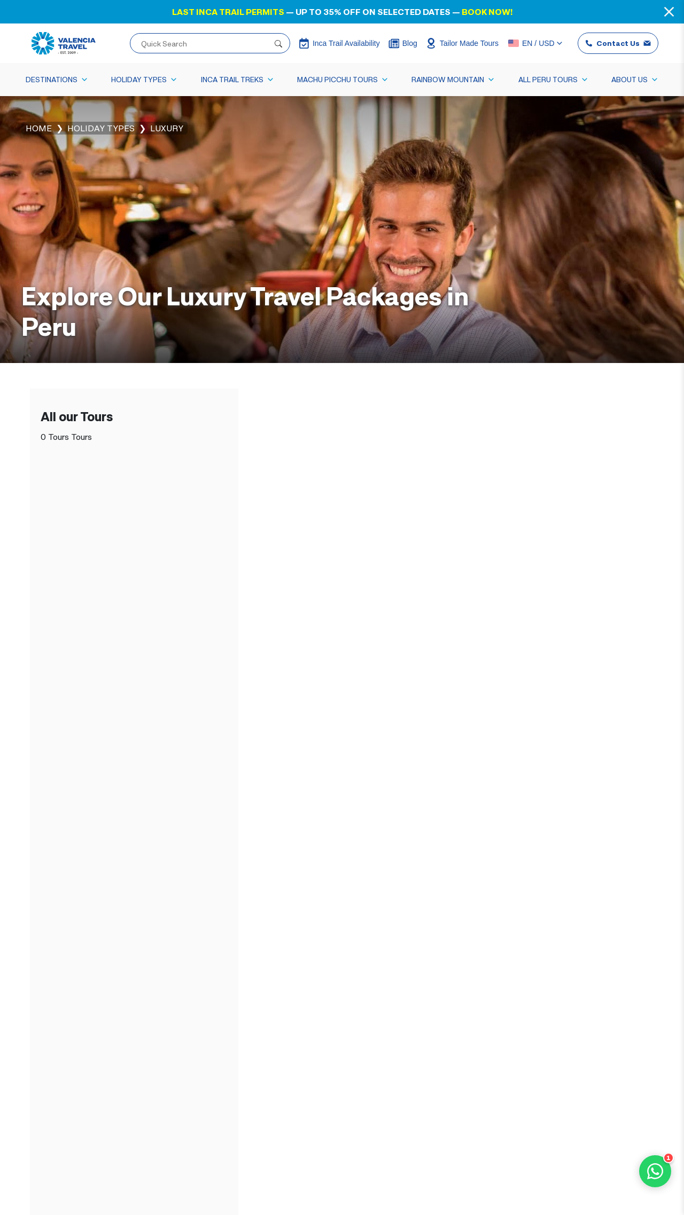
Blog (402, 43)
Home (39, 128)
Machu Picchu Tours (342, 79)
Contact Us (618, 43)
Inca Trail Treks (237, 79)
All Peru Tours (553, 79)
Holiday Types (144, 79)
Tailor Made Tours (462, 43)
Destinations (57, 79)
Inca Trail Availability (339, 43)
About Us (634, 79)
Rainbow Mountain (453, 79)
